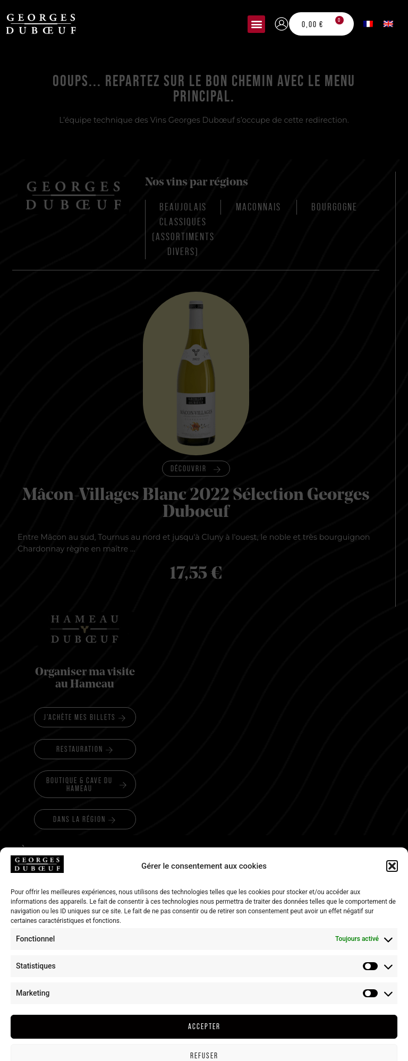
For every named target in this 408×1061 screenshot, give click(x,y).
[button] (256, 24)
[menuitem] (368, 23)
